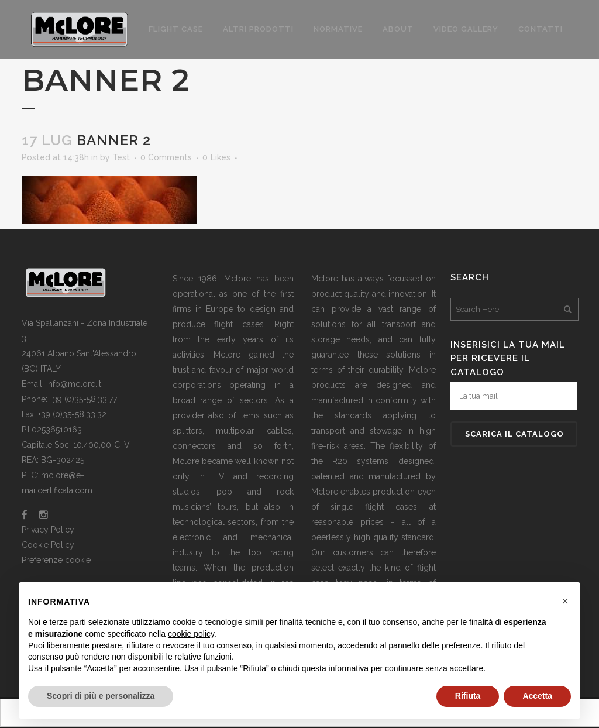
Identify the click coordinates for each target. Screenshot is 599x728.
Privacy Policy (48, 529)
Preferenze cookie (56, 560)
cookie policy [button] (191, 633)
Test (121, 157)
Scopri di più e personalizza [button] (100, 695)
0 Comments (166, 157)
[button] (565, 601)
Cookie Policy (48, 545)
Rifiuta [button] (468, 695)
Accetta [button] (537, 695)
